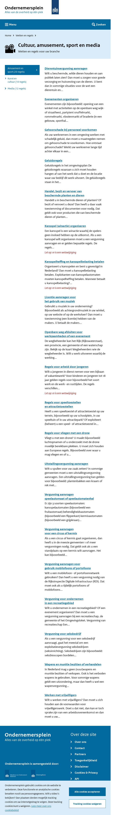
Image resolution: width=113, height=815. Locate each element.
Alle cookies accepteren (87, 791)
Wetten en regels (24, 35)
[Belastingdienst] (38, 774)
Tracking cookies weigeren (87, 803)
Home (8, 35)
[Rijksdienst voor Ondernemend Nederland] (16, 774)
